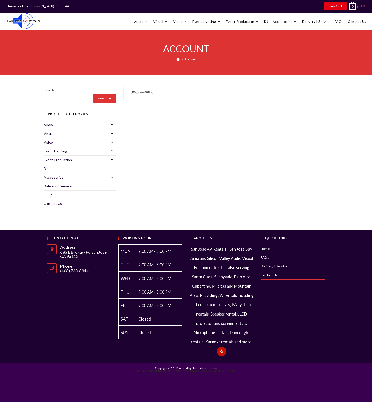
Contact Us (53, 204)
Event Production (80, 160)
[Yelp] (221, 351)
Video (80, 142)
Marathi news (179, 371)
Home (265, 249)
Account (190, 59)
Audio (80, 125)
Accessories (80, 177)
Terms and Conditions (23, 6)
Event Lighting (80, 151)
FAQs (48, 195)
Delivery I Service (58, 186)
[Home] (178, 59)
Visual (80, 133)
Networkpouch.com (204, 368)
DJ (46, 169)
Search (49, 90)
